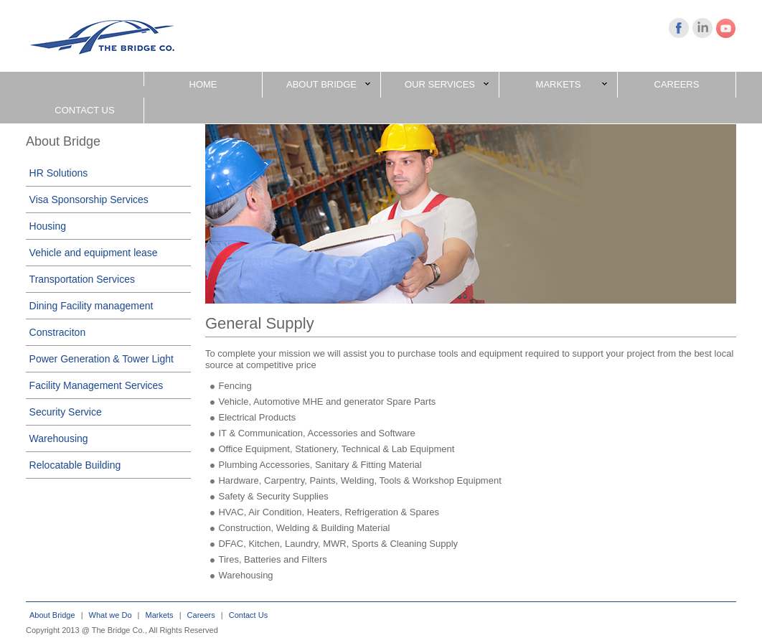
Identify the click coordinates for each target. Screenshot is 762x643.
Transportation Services (82, 279)
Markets (160, 615)
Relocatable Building (75, 465)
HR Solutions (58, 173)
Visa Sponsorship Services (89, 199)
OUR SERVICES (447, 84)
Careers (201, 615)
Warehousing (58, 438)
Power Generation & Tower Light (101, 359)
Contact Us (248, 615)
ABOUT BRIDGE (328, 84)
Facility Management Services (96, 385)
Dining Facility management (91, 305)
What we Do (110, 615)
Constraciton (57, 332)
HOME (203, 84)
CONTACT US (84, 110)
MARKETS (571, 84)
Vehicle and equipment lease (93, 252)
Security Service (65, 412)
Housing (47, 226)
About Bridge (52, 615)
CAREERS (677, 84)
